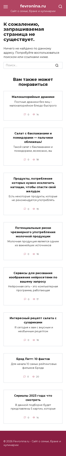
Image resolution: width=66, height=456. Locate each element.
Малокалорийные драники (33, 96)
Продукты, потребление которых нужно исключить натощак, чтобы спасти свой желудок (33, 185)
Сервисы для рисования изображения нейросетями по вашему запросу (33, 277)
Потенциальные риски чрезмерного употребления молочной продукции (33, 232)
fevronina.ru (33, 6)
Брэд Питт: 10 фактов (33, 359)
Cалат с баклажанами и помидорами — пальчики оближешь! (33, 138)
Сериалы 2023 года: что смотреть (33, 397)
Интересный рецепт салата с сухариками (33, 320)
